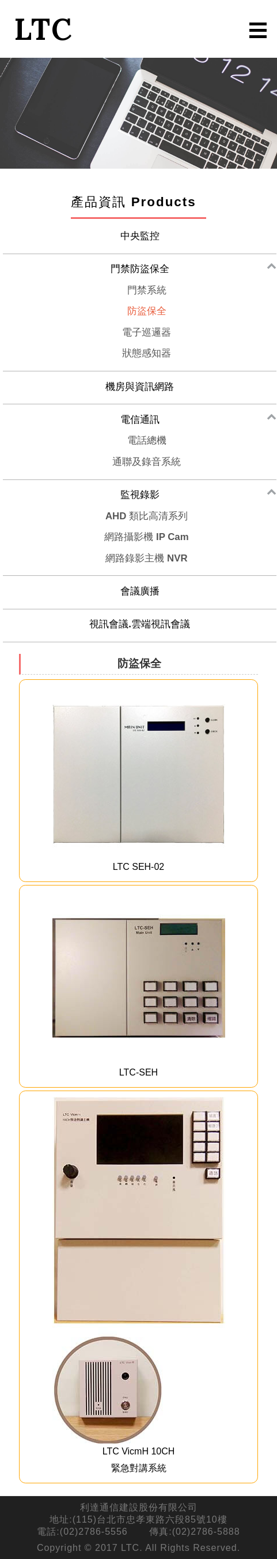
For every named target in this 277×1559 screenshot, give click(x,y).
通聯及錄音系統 (146, 461)
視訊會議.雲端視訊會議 (139, 624)
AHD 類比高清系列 (146, 516)
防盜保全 (146, 311)
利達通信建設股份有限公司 (139, 1507)
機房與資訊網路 (139, 386)
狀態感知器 (146, 353)
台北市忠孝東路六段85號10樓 (162, 1519)
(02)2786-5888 (206, 1531)
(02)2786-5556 (94, 1531)
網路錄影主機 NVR (146, 558)
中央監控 (140, 235)
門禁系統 (146, 290)
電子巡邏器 (146, 332)
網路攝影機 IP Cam (146, 536)
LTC (43, 29)
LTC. (131, 1548)
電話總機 (146, 440)
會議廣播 (140, 591)
